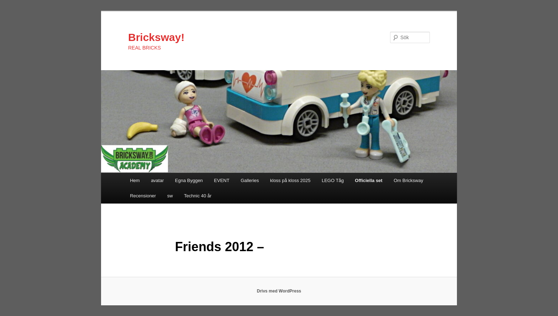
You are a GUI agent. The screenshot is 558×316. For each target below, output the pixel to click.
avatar (157, 180)
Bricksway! (156, 37)
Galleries (250, 180)
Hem (135, 180)
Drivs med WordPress (279, 291)
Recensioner (143, 195)
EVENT (221, 180)
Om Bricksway (408, 180)
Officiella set (368, 180)
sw (170, 195)
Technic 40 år (197, 195)
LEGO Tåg (333, 180)
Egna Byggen (189, 180)
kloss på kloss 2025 (290, 180)
